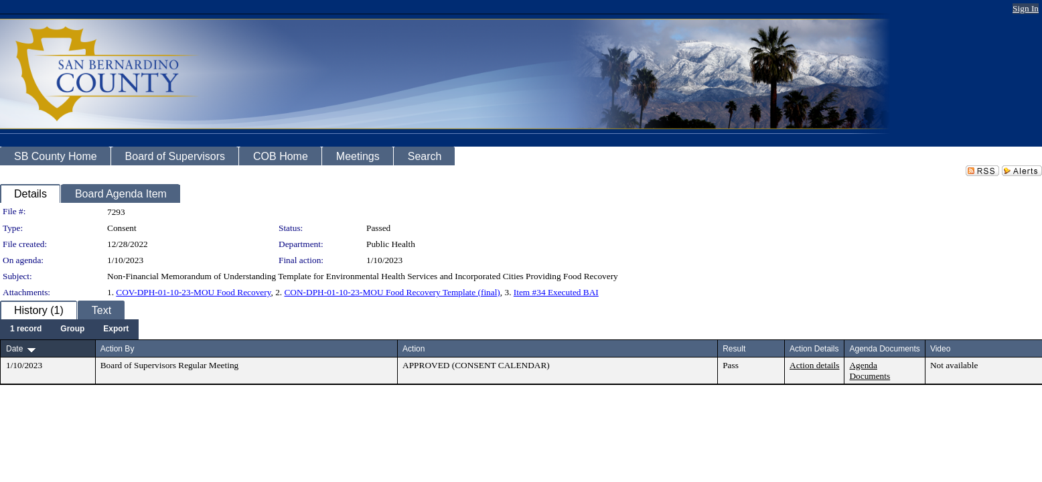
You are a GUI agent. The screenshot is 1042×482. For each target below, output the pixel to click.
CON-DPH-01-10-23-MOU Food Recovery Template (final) (392, 292)
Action (413, 348)
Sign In (1026, 8)
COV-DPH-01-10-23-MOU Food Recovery (193, 292)
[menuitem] (26, 329)
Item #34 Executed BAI (556, 292)
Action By (117, 348)
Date (14, 348)
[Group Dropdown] (72, 329)
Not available (954, 365)
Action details (814, 365)
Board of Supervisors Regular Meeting (169, 365)
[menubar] (69, 329)
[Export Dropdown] (116, 329)
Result (734, 348)
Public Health (390, 244)
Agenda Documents (869, 370)
